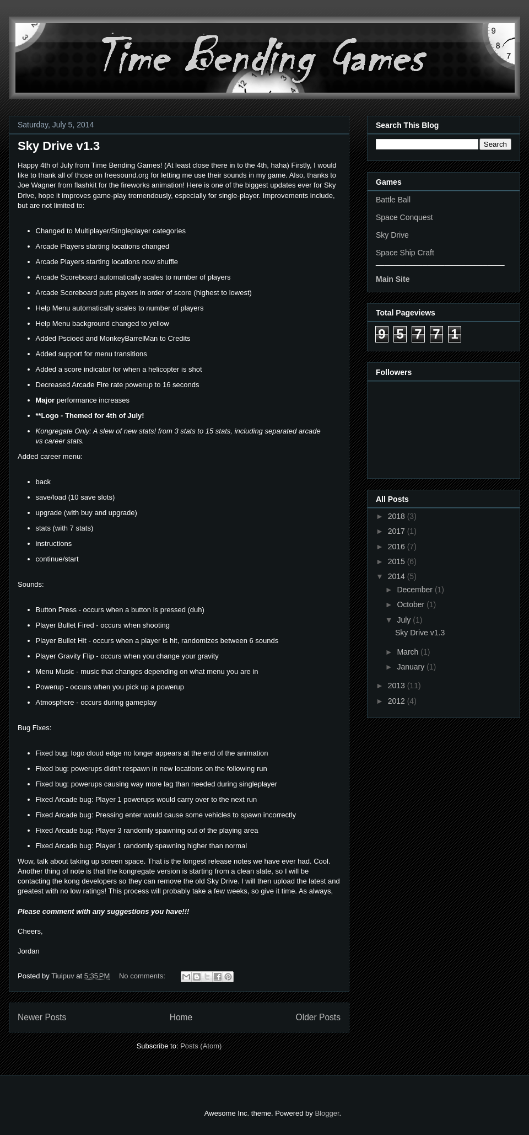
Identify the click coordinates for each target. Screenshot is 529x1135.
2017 (397, 531)
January (412, 666)
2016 (397, 546)
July (405, 619)
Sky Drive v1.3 (59, 146)
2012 (397, 701)
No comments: (143, 976)
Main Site (392, 279)
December (415, 589)
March (408, 651)
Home (181, 1017)
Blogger (327, 1113)
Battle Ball (393, 199)
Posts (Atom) (201, 1046)
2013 (397, 685)
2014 (397, 576)
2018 (397, 516)
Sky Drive (392, 235)
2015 (397, 561)
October (412, 604)
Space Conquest (404, 217)
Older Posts (318, 1017)
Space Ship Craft (405, 252)
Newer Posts (42, 1017)
